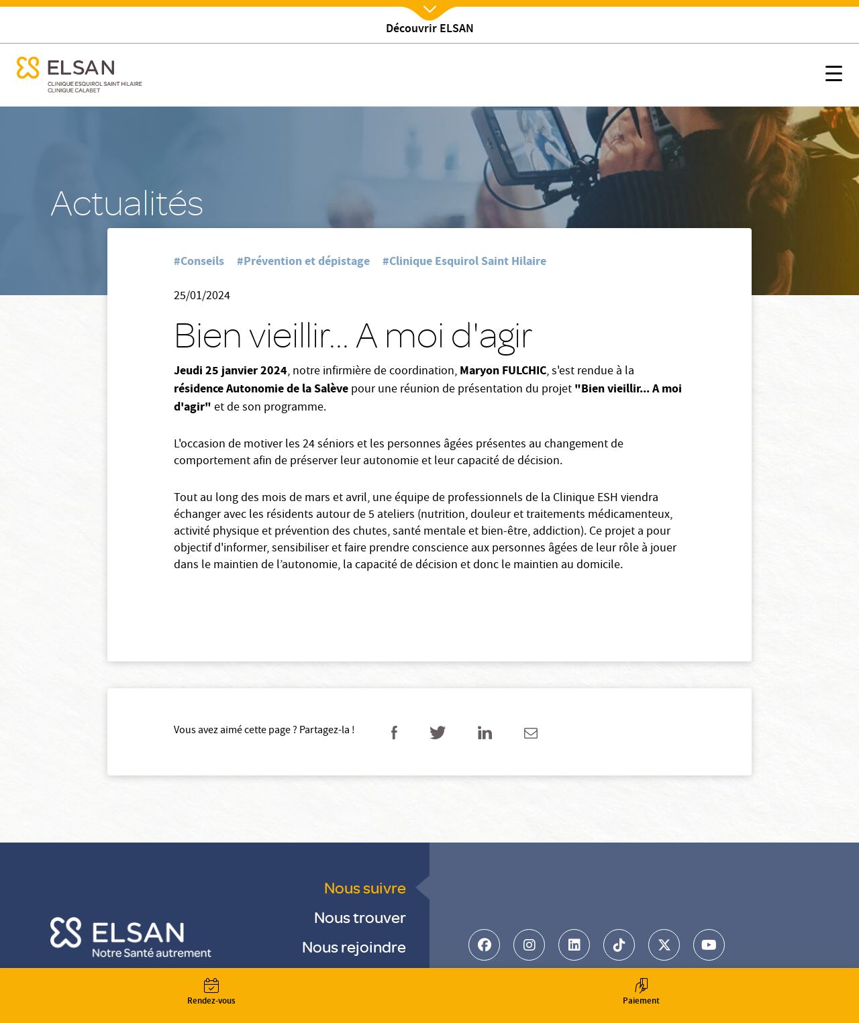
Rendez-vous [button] (211, 993)
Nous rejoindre (354, 946)
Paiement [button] (641, 993)
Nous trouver (360, 916)
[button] (833, 76)
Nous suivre (365, 887)
